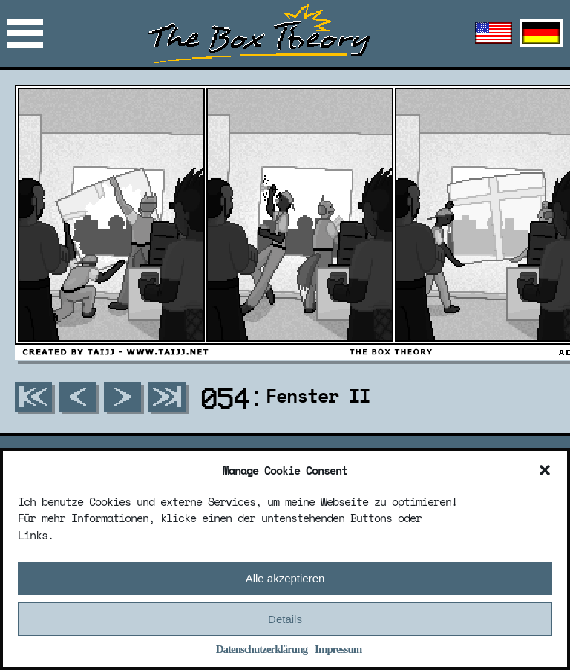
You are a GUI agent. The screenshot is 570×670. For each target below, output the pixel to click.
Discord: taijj (72, 412)
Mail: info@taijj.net (96, 391)
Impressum (338, 651)
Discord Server (72, 434)
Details (285, 620)
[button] (544, 471)
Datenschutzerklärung (261, 651)
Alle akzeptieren (285, 579)
